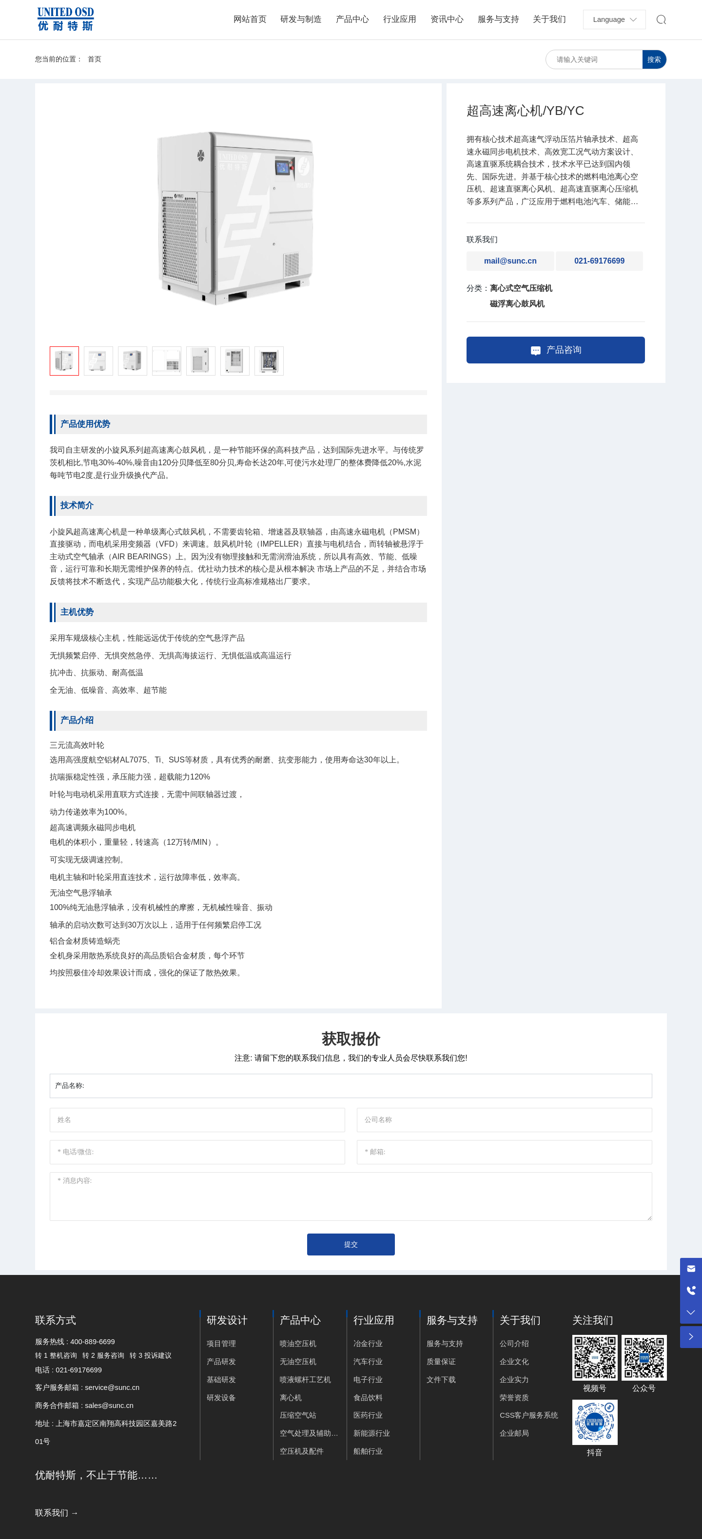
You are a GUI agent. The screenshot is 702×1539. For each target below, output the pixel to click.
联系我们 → (56, 1513)
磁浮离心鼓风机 (517, 304)
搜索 (654, 59)
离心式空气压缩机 (521, 288)
